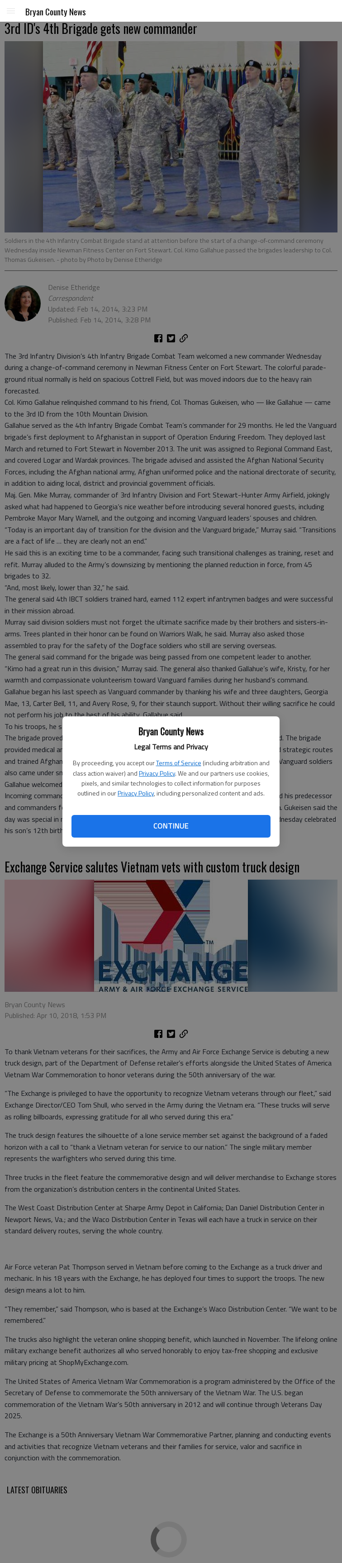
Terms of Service (178, 762)
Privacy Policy (157, 773)
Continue (170, 825)
